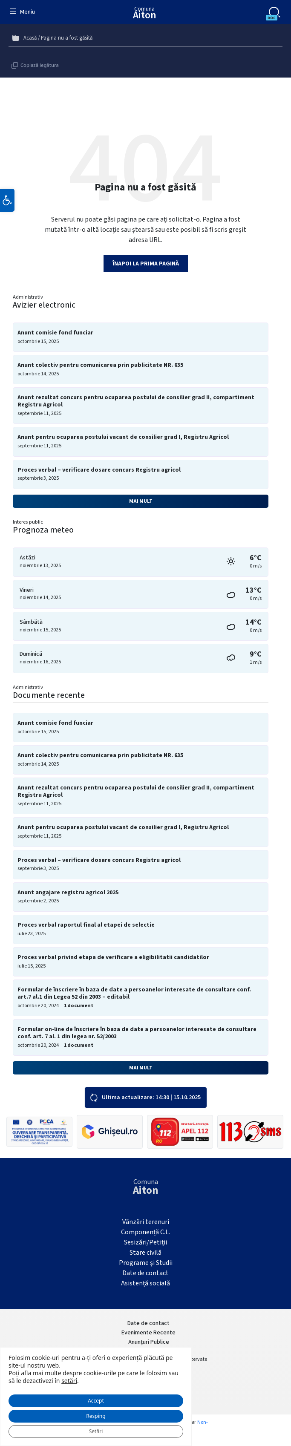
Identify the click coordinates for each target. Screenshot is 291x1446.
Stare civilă (145, 1252)
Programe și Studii (146, 1262)
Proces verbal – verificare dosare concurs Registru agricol (99, 470)
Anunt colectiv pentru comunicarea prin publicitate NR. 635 (100, 365)
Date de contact (145, 1273)
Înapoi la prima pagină (145, 263)
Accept (96, 1400)
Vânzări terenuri (145, 1222)
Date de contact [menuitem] (148, 1323)
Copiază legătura (39, 65)
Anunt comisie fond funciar (55, 333)
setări (69, 1381)
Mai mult (141, 501)
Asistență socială (145, 1283)
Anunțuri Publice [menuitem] (148, 1342)
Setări (96, 1431)
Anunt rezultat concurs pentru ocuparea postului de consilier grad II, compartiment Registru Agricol (135, 401)
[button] (7, 200)
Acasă (30, 38)
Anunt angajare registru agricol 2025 (67, 892)
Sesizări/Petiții (145, 1242)
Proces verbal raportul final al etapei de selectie (86, 925)
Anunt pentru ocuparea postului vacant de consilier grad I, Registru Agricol (123, 437)
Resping (95, 1416)
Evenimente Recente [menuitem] (148, 1332)
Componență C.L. (145, 1232)
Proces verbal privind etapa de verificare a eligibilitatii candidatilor (113, 957)
